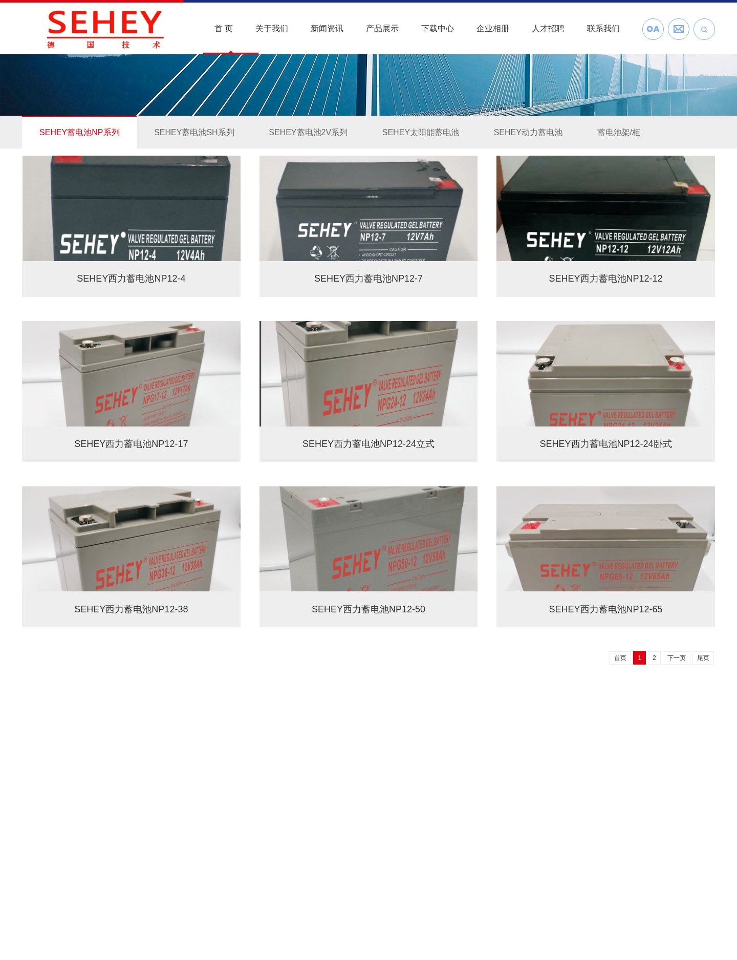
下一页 (676, 658)
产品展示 (382, 28)
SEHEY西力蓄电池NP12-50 (368, 609)
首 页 (223, 28)
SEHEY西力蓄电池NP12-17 (131, 444)
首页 (620, 658)
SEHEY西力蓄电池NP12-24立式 (368, 444)
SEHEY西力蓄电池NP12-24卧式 (606, 444)
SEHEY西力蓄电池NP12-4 (131, 278)
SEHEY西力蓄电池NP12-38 (131, 609)
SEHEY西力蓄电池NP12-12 (606, 278)
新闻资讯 (327, 28)
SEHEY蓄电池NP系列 (79, 132)
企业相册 (492, 28)
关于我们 (271, 28)
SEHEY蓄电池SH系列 (194, 132)
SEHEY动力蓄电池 (528, 132)
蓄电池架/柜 (618, 132)
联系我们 (603, 28)
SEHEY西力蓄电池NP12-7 (368, 278)
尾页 (703, 658)
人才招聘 (548, 28)
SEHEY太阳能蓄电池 (420, 132)
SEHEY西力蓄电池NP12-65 (606, 609)
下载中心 (437, 28)
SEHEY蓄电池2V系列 (308, 132)
